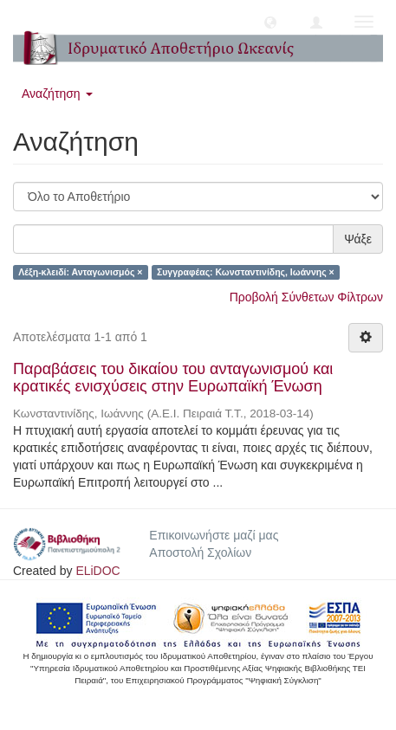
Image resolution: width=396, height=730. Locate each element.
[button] (270, 21)
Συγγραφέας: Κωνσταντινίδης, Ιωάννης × (245, 272)
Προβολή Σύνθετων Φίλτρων (306, 297)
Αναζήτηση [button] (57, 93)
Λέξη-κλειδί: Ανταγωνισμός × (80, 272)
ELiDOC (97, 571)
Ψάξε (358, 239)
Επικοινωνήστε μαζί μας (213, 535)
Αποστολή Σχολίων (200, 552)
